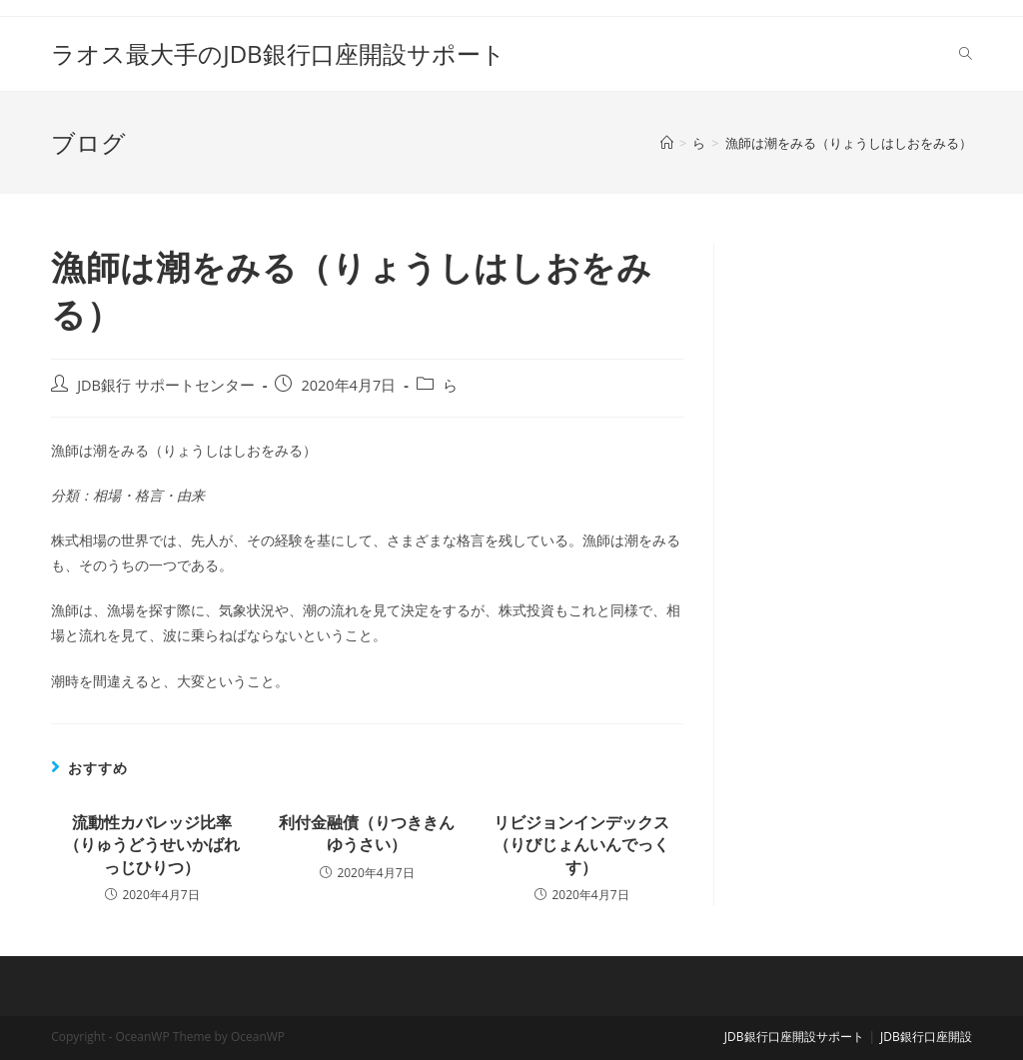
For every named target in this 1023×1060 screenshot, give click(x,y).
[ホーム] (666, 143)
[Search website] (965, 54)
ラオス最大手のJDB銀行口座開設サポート (278, 53)
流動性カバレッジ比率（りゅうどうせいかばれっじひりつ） (152, 844)
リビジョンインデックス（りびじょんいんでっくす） (581, 844)
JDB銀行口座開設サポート (794, 1036)
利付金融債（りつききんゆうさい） (367, 833)
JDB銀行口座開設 (926, 1036)
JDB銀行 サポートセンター (166, 385)
